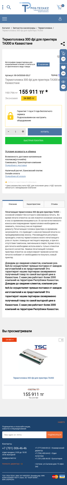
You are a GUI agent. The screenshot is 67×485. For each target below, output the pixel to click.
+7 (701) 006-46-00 (42, 459)
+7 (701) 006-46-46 (14, 448)
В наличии (43, 64)
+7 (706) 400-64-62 (42, 453)
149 (63, 59)
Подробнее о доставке (16, 165)
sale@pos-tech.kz (9, 458)
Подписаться (54, 435)
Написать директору (12, 464)
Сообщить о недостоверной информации (22, 182)
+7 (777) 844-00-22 (42, 448)
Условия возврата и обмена (20, 151)
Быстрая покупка (33, 140)
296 (63, 73)
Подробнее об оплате (15, 176)
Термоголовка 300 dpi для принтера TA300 (33, 378)
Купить (45, 132)
